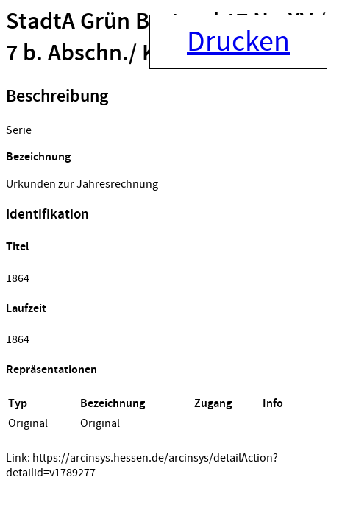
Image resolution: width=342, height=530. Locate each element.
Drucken (238, 42)
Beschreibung (57, 96)
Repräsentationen (51, 370)
